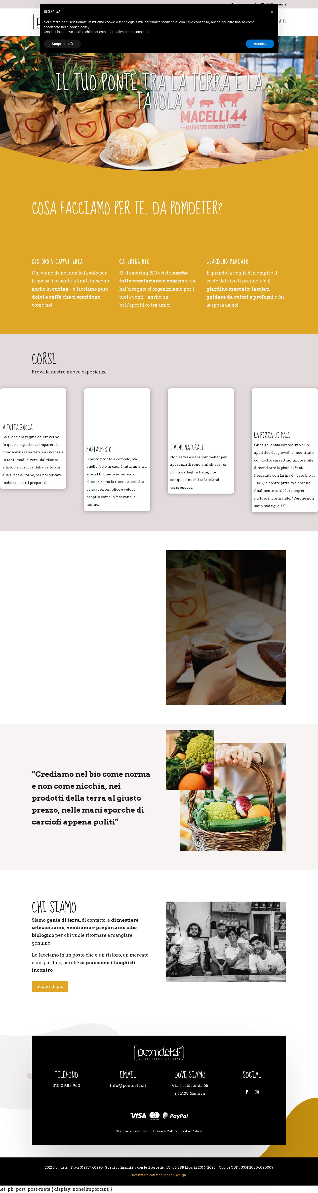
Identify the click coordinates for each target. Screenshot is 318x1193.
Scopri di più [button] (62, 44)
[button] (272, 12)
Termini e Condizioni (133, 1131)
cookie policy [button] (79, 27)
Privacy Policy (165, 1131)
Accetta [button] (260, 44)
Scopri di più (50, 986)
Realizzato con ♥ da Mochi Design (159, 1175)
